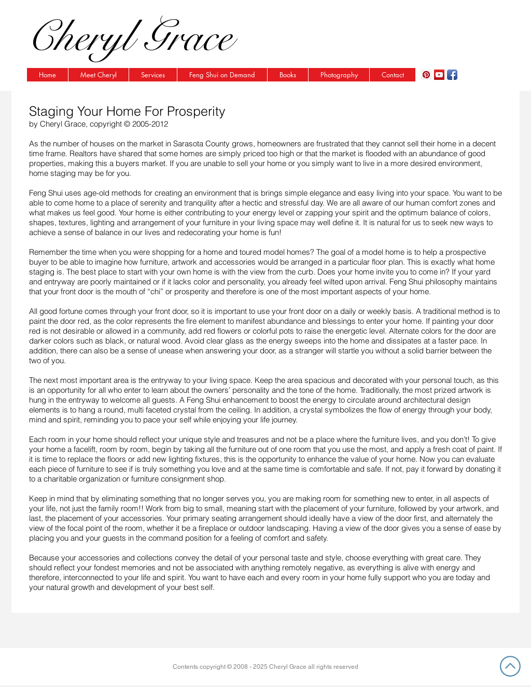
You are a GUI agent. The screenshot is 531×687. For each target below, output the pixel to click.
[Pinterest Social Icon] (426, 75)
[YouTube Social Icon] (439, 75)
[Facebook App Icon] (452, 75)
